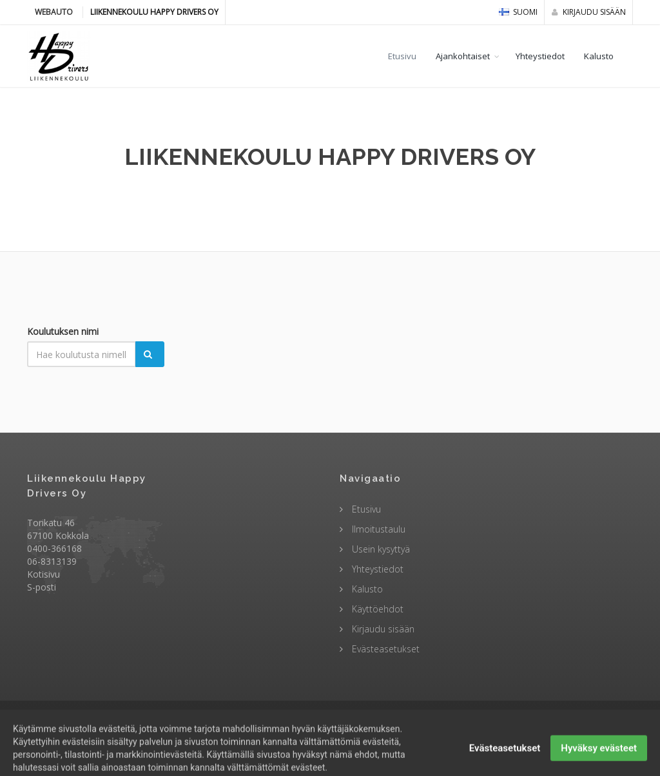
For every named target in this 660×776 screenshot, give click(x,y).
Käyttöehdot (376, 609)
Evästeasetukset (384, 649)
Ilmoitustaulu (377, 529)
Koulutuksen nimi (63, 331)
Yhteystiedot (540, 56)
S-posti (41, 587)
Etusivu (402, 56)
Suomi (518, 11)
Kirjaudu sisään (589, 11)
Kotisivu (43, 574)
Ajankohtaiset (463, 56)
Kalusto (599, 56)
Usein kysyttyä (379, 549)
